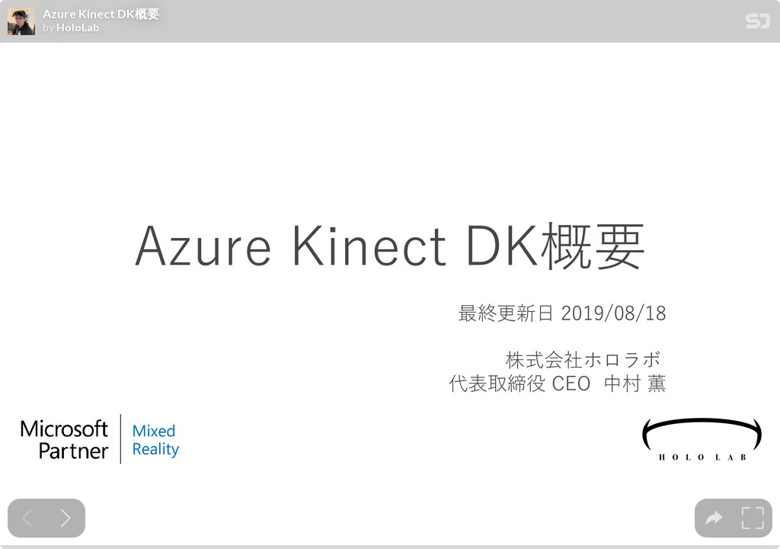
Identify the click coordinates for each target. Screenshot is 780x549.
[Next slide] (66, 518)
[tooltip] (714, 518)
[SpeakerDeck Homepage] (758, 24)
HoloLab (77, 27)
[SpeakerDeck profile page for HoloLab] (21, 22)
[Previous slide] (27, 518)
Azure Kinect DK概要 (101, 14)
